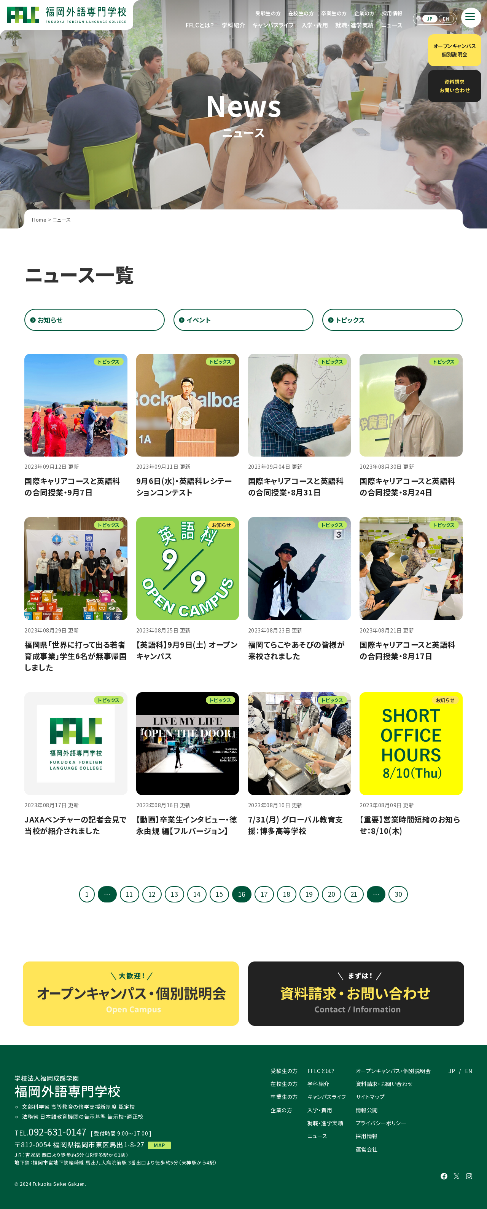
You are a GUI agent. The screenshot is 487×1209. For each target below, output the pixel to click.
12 (152, 894)
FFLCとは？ (200, 25)
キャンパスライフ (273, 25)
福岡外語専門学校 (67, 1086)
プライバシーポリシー (381, 1123)
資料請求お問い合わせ (454, 86)
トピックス (350, 319)
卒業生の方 (334, 13)
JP (430, 18)
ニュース (392, 25)
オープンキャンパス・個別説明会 (393, 1071)
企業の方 (364, 13)
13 (174, 894)
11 (129, 894)
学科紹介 (233, 25)
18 (286, 894)
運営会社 (367, 1149)
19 (309, 894)
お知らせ (50, 319)
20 (331, 894)
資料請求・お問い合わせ (384, 1084)
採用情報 (392, 13)
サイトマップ (370, 1096)
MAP (159, 1145)
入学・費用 (314, 25)
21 (354, 894)
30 (398, 894)
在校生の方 (301, 13)
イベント (198, 319)
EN (446, 18)
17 (264, 894)
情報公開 (367, 1110)
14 (197, 894)
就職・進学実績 (354, 25)
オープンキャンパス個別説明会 (454, 50)
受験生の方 (268, 13)
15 (219, 894)
